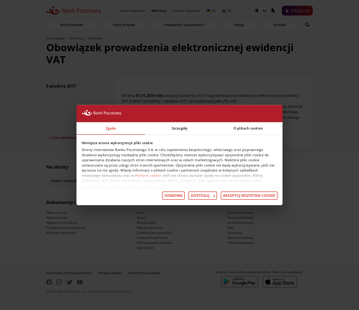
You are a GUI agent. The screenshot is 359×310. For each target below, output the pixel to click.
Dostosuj (203, 195)
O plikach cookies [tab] (248, 128)
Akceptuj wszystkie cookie (249, 195)
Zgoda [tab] (111, 128)
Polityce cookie (148, 175)
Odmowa (173, 195)
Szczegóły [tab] (179, 128)
